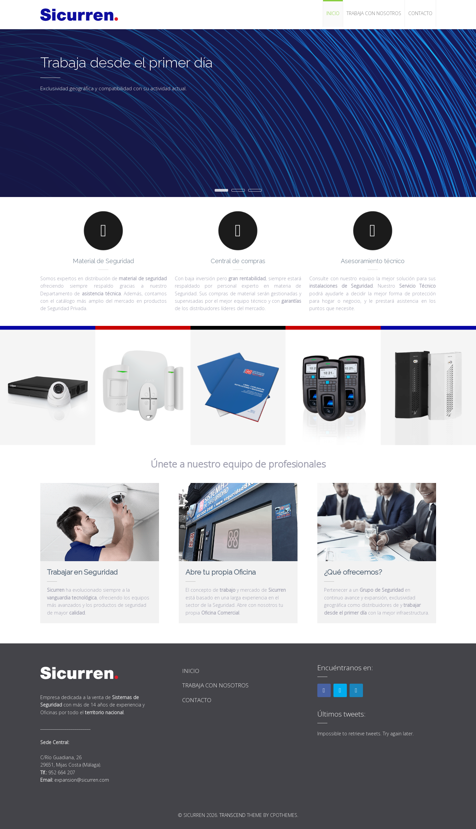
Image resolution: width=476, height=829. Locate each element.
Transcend (232, 815)
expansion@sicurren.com (81, 780)
